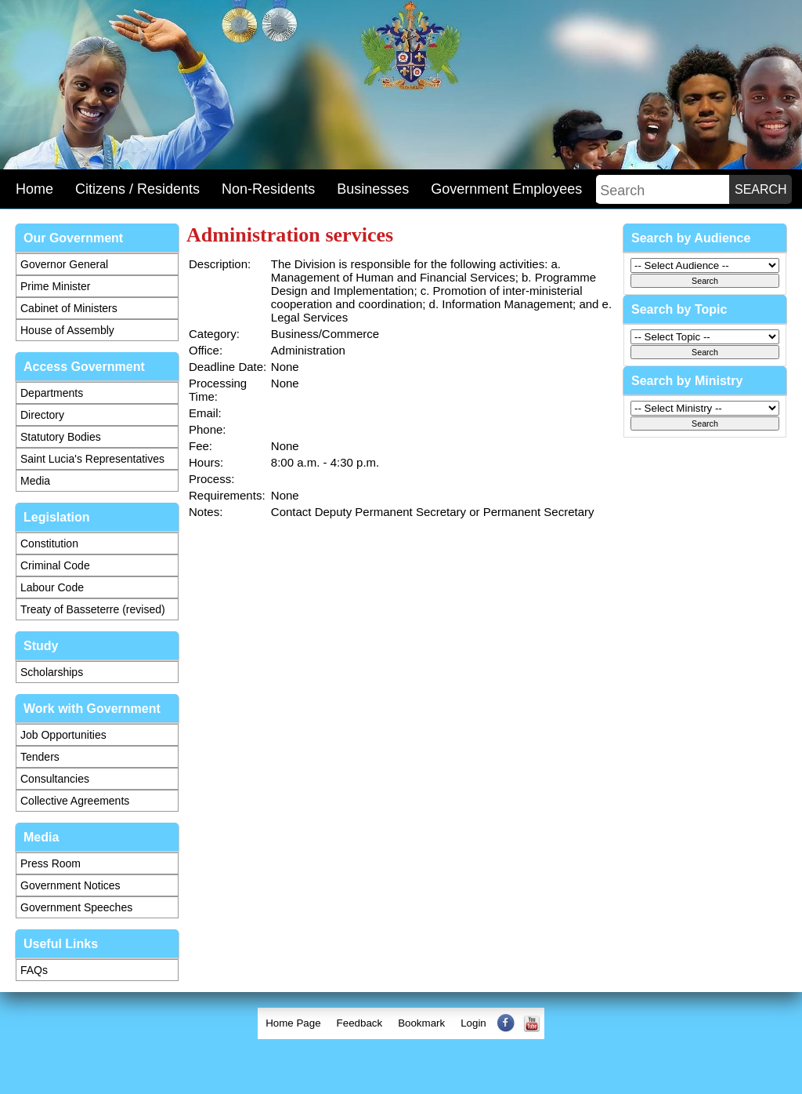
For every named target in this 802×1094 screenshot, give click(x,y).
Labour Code (52, 587)
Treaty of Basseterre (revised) (92, 609)
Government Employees (506, 189)
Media (35, 480)
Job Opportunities (63, 735)
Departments (51, 393)
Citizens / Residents (137, 189)
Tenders (40, 757)
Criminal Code (55, 565)
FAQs (34, 970)
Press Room (50, 863)
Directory (42, 415)
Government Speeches (76, 907)
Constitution (49, 543)
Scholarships (51, 672)
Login (473, 1023)
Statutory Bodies (60, 437)
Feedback (360, 1023)
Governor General (64, 264)
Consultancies (54, 778)
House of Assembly (67, 330)
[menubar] (401, 1023)
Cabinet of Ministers (68, 308)
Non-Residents (268, 189)
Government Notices (70, 885)
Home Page (293, 1023)
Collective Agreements (74, 800)
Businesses (373, 189)
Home (34, 189)
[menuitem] (293, 1023)
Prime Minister (55, 286)
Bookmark (421, 1023)
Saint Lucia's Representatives (92, 459)
